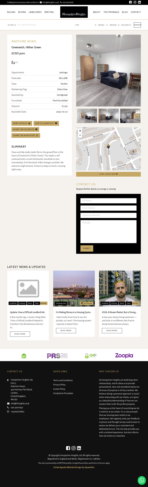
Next (135, 115)
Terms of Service (98, 463)
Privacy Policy (59, 385)
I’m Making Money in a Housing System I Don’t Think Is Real (74, 312)
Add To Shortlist (44, 123)
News (30, 303)
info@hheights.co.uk (49, 2)
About (97, 12)
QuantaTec (90, 467)
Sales (37, 303)
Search (137, 25)
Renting (49, 12)
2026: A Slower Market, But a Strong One (120, 312)
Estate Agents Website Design (67, 467)
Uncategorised (61, 303)
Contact (136, 12)
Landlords (35, 12)
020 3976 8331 (67, 2)
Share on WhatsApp (26, 135)
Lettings (22, 303)
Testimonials (111, 12)
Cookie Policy (59, 389)
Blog (125, 12)
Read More (20, 334)
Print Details (20, 123)
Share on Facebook (25, 129)
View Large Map (108, 174)
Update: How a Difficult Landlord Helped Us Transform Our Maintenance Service (28, 312)
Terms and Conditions (63, 380)
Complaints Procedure (63, 393)
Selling (11, 12)
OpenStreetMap (130, 169)
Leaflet (122, 169)
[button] (108, 146)
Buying (22, 12)
